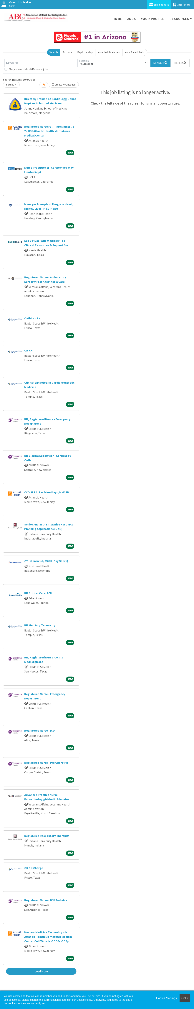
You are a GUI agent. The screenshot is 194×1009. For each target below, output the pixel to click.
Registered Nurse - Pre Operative (46, 762)
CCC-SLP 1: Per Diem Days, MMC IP (46, 492)
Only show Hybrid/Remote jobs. (29, 69)
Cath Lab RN (32, 318)
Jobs (131, 19)
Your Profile (153, 19)
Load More (41, 971)
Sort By (10, 84)
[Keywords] (40, 63)
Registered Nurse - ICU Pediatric (46, 900)
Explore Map (85, 52)
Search (53, 52)
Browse (67, 52)
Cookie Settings (166, 998)
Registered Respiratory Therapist (46, 836)
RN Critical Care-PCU (38, 593)
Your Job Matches (109, 52)
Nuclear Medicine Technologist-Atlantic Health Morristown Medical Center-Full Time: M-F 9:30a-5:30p (48, 936)
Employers (181, 4)
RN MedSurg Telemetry (39, 625)
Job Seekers (159, 4)
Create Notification (64, 84)
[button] (180, 63)
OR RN (28, 350)
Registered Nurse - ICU (39, 730)
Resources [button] (179, 19)
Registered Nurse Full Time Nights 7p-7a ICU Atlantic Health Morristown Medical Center (49, 131)
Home (117, 19)
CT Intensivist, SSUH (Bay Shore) (46, 561)
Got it (184, 998)
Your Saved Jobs (135, 52)
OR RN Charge (33, 868)
